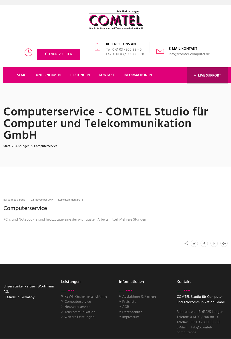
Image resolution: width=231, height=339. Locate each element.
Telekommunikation (80, 312)
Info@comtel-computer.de (189, 54)
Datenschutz (132, 312)
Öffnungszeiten (58, 54)
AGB (125, 307)
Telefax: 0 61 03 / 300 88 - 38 (198, 322)
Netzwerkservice (77, 307)
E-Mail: (182, 327)
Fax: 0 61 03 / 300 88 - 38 (125, 54)
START (22, 75)
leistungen (22, 146)
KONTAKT (107, 75)
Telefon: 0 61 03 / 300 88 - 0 (198, 317)
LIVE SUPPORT (207, 75)
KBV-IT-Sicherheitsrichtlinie (86, 297)
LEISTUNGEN (80, 75)
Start (6, 146)
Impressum (130, 317)
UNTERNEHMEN (48, 75)
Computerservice (78, 302)
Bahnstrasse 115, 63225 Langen (200, 312)
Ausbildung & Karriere (139, 297)
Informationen (138, 75)
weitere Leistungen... (81, 317)
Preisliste (129, 302)
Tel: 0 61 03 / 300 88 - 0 (124, 50)
